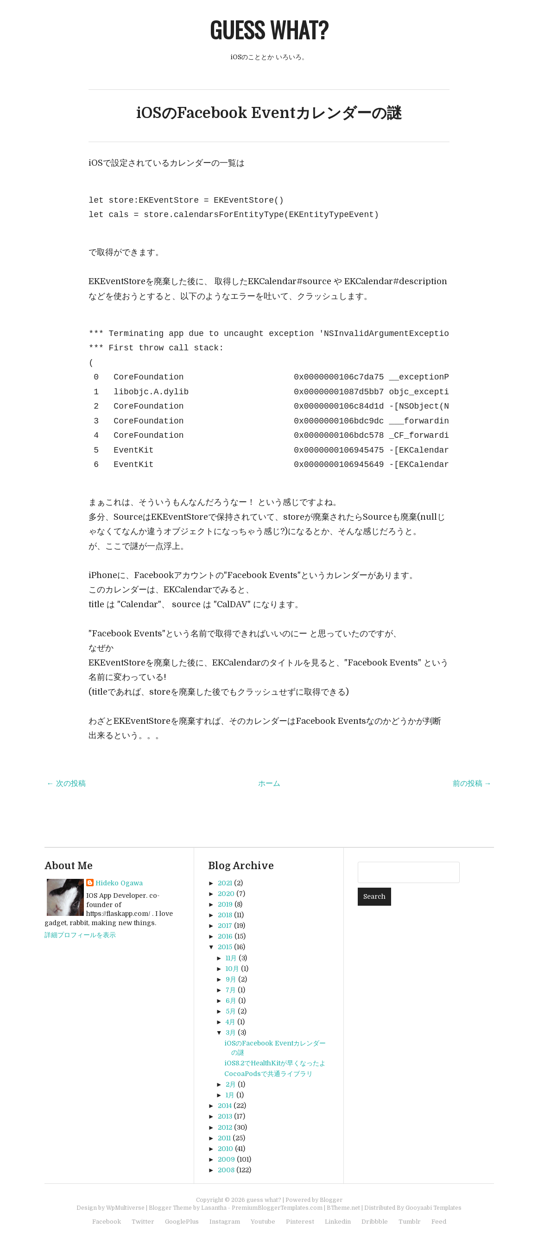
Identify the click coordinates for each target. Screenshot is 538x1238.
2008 (226, 1170)
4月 (230, 1022)
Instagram (224, 1221)
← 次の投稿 (66, 783)
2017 (225, 925)
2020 (226, 893)
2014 (225, 1105)
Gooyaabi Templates (433, 1208)
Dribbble (374, 1221)
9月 (231, 979)
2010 (225, 1148)
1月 (230, 1095)
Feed (438, 1221)
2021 (225, 883)
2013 (225, 1116)
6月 (231, 1000)
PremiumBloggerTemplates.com (277, 1208)
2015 (225, 947)
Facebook (106, 1221)
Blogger (331, 1200)
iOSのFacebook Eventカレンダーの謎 (269, 113)
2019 (225, 904)
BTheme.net (343, 1208)
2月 (231, 1084)
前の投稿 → (472, 783)
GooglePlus (182, 1221)
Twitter (143, 1221)
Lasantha (214, 1208)
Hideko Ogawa (119, 883)
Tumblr (410, 1221)
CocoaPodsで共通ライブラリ (268, 1073)
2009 (226, 1159)
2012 (225, 1127)
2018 (225, 915)
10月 (232, 968)
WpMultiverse (125, 1208)
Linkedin (338, 1221)
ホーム (269, 783)
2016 (225, 936)
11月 (231, 958)
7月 (231, 990)
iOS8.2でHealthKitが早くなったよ (275, 1063)
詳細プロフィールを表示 (80, 935)
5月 (231, 1011)
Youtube (263, 1221)
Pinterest (300, 1221)
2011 (224, 1138)
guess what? (269, 29)
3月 (231, 1032)
